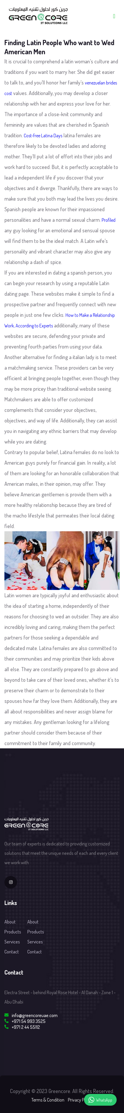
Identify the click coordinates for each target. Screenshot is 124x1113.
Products (12, 932)
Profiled (108, 220)
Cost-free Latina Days (43, 135)
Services (12, 942)
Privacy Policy (80, 1100)
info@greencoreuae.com (35, 1015)
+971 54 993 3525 (29, 1021)
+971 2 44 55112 (26, 1027)
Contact (11, 952)
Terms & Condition (47, 1100)
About (10, 922)
